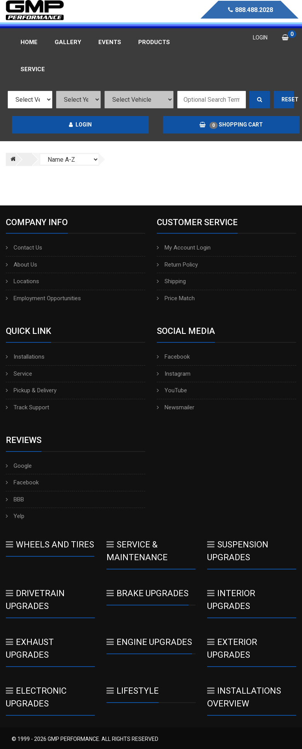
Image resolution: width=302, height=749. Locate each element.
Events (109, 42)
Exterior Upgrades (232, 648)
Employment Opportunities (43, 298)
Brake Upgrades (147, 593)
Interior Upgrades (231, 599)
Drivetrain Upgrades (35, 599)
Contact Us (24, 247)
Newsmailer (175, 407)
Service (19, 373)
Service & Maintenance (137, 551)
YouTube (172, 390)
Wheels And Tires (50, 544)
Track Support (27, 407)
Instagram (173, 373)
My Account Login (184, 247)
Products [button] (154, 42)
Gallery (68, 42)
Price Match (176, 298)
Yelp (15, 516)
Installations (25, 356)
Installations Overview (244, 697)
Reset (287, 99)
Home (29, 42)
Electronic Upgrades (36, 697)
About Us (21, 264)
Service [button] (33, 69)
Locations (22, 281)
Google (19, 465)
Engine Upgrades (149, 642)
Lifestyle (132, 691)
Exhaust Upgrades (30, 648)
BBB (15, 499)
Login (80, 124)
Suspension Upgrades (237, 551)
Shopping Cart (231, 124)
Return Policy (177, 264)
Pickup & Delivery (31, 390)
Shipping (171, 281)
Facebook (173, 356)
